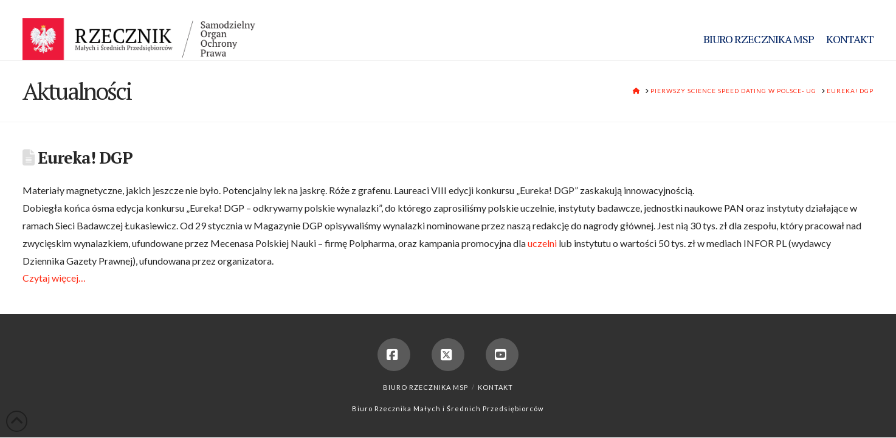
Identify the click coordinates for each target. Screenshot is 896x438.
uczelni (542, 243)
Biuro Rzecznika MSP (425, 387)
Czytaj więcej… (54, 277)
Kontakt (495, 387)
